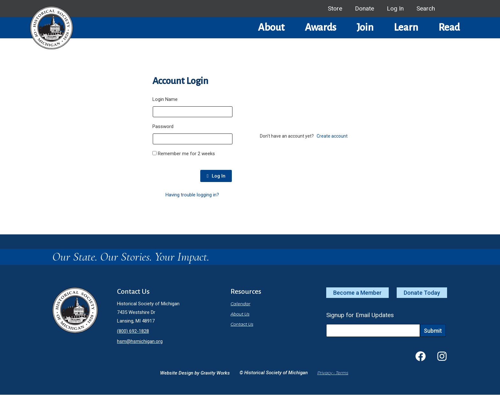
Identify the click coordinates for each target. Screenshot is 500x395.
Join (365, 27)
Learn (406, 27)
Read (449, 27)
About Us (240, 313)
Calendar (240, 303)
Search (425, 8)
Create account (332, 136)
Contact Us (242, 324)
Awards (320, 27)
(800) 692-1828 (133, 331)
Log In (395, 8)
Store (335, 8)
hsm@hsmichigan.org (140, 341)
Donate (364, 8)
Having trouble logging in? (192, 195)
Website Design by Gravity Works (195, 373)
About (271, 27)
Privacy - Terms (332, 372)
